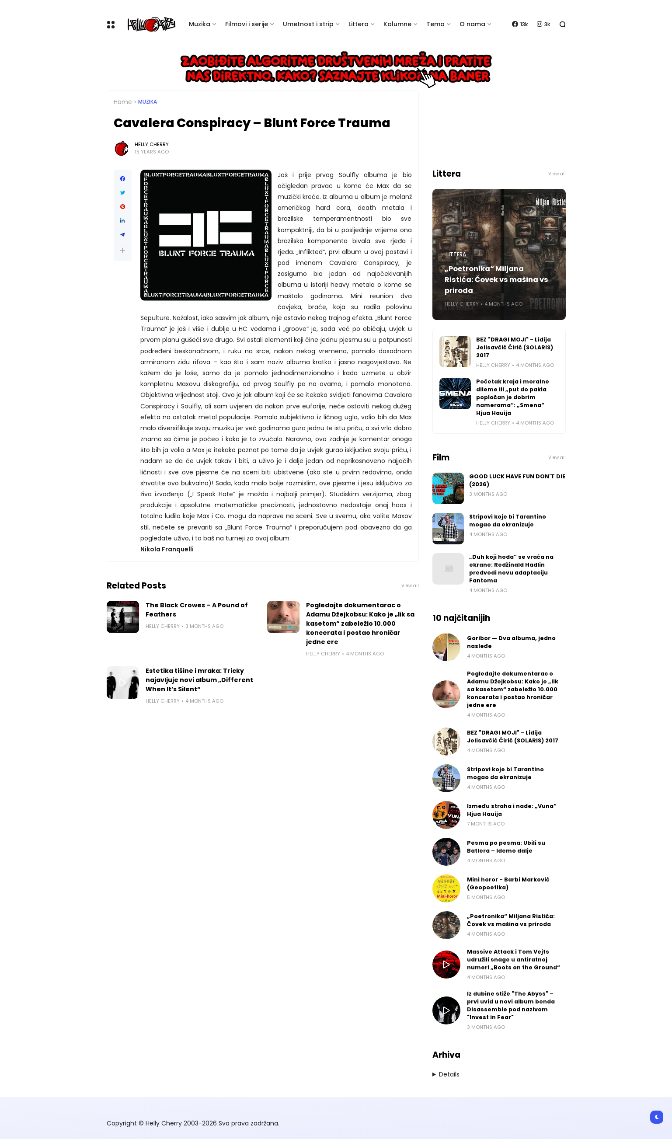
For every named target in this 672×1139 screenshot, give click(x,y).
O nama (472, 24)
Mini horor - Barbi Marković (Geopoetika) (508, 883)
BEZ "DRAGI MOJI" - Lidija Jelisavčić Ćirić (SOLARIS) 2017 (514, 347)
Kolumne (397, 24)
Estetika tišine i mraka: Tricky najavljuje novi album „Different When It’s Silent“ (199, 679)
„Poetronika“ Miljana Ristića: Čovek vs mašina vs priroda (496, 280)
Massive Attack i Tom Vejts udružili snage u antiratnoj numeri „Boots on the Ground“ (513, 959)
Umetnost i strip (308, 24)
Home (123, 102)
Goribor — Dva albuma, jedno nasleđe (511, 642)
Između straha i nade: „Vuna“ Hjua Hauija (512, 810)
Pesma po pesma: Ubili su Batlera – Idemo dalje (506, 846)
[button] (122, 250)
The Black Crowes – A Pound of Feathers (197, 610)
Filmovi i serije (246, 24)
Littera (358, 24)
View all (410, 585)
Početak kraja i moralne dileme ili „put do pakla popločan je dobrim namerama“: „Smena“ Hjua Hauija (512, 397)
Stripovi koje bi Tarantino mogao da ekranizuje (507, 520)
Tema (435, 24)
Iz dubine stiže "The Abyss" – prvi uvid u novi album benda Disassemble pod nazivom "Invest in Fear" (511, 1005)
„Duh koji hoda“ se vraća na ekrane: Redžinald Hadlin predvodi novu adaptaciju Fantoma (511, 568)
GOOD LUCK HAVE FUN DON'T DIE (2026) (517, 480)
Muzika (199, 24)
